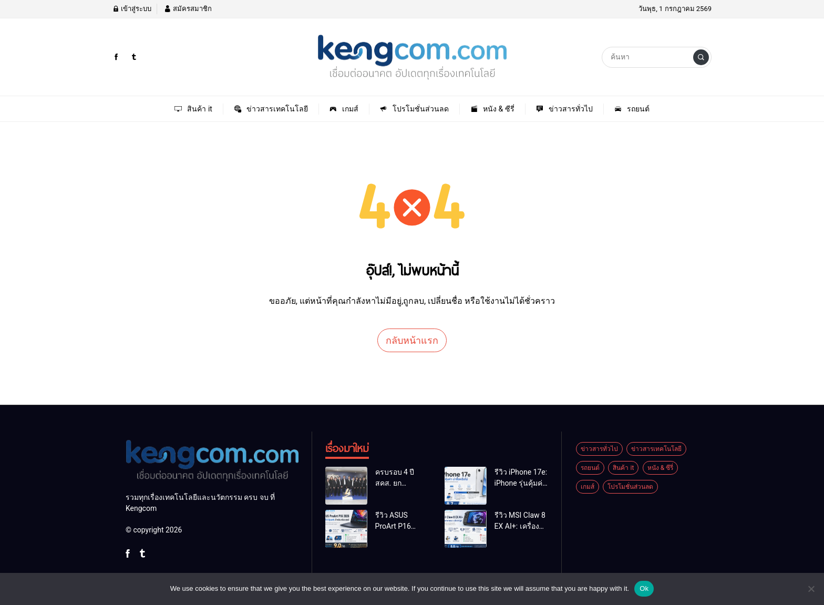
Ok (644, 588)
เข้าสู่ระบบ (131, 9)
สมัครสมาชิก (187, 9)
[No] (811, 588)
